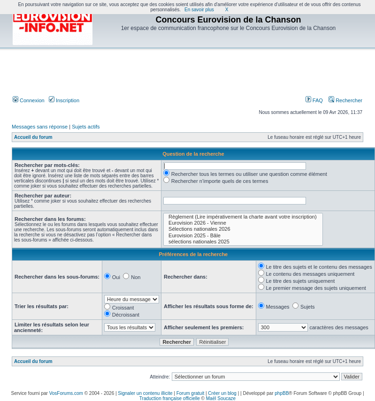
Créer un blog (222, 393)
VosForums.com (66, 393)
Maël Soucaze (221, 398)
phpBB (282, 393)
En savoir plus (199, 9)
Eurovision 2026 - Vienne (243, 223)
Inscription (64, 100)
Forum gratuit (190, 393)
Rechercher (345, 100)
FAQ (314, 100)
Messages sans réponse (40, 126)
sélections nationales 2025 (243, 242)
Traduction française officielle (169, 398)
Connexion (29, 100)
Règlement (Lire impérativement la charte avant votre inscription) (243, 217)
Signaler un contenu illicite (145, 393)
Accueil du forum (33, 137)
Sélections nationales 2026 (243, 229)
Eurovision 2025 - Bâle (243, 236)
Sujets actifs (85, 126)
